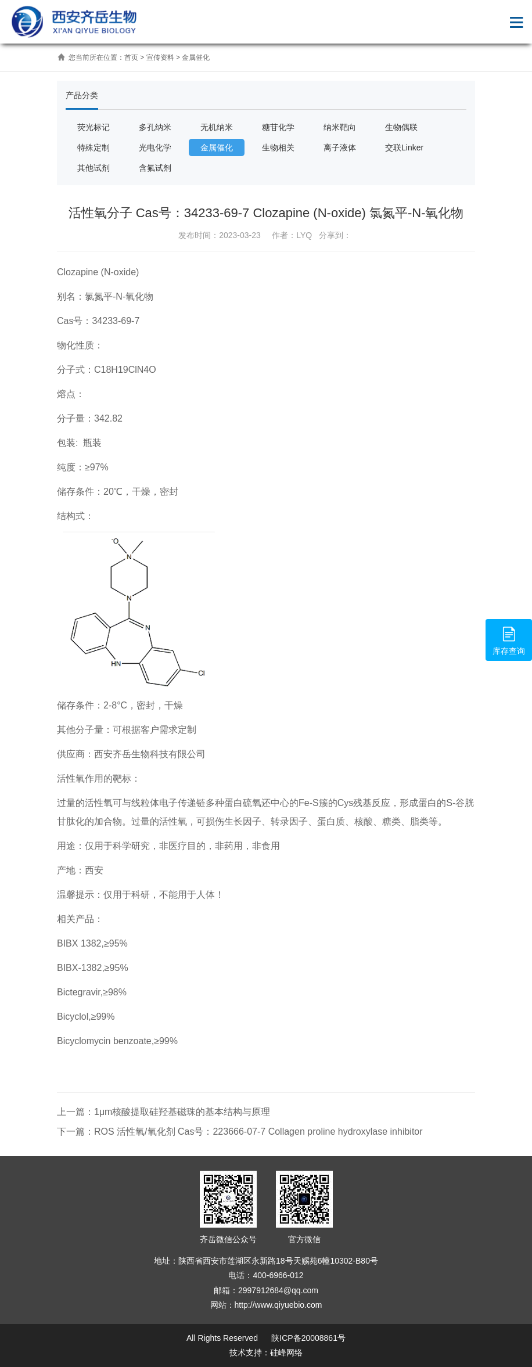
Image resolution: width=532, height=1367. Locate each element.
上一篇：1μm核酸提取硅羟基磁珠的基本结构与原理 (163, 1112)
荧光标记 (93, 127)
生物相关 (278, 147)
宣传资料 (160, 57)
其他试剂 (93, 167)
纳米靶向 (339, 127)
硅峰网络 (286, 1352)
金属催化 (196, 57)
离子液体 (339, 147)
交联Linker (404, 147)
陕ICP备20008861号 (307, 1338)
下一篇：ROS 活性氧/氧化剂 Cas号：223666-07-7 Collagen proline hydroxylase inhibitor (240, 1131)
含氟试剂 (155, 167)
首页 (131, 57)
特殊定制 (93, 147)
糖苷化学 (278, 127)
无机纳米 (216, 127)
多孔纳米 (155, 127)
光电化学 (155, 147)
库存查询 (509, 639)
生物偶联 (401, 127)
